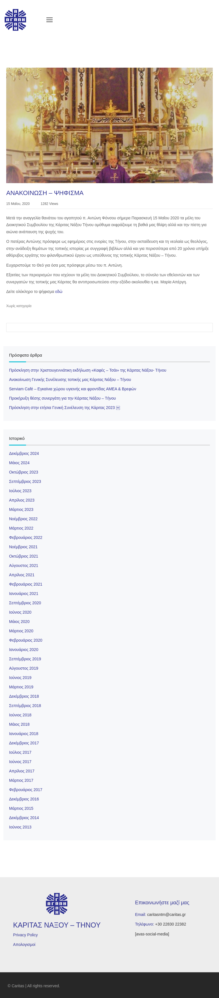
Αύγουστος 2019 (23, 668)
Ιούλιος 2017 (20, 752)
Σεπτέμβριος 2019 (25, 659)
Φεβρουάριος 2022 (25, 537)
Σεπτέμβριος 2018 (25, 705)
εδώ (59, 291)
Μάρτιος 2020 (21, 631)
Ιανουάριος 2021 (23, 593)
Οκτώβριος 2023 (23, 472)
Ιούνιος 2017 (20, 761)
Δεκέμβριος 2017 (24, 743)
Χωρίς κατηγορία (18, 306)
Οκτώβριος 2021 (23, 556)
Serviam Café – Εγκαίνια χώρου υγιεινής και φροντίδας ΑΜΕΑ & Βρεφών (72, 389)
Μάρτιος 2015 (21, 808)
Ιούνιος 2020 (20, 612)
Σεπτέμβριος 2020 (25, 603)
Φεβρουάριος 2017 (25, 789)
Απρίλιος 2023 (22, 500)
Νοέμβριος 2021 (23, 547)
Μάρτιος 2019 (21, 687)
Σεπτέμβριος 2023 (25, 481)
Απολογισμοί (24, 944)
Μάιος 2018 (19, 724)
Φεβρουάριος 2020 (25, 640)
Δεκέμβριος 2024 (24, 453)
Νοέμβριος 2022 (23, 519)
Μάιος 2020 (19, 621)
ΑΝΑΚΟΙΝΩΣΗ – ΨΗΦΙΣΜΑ (44, 192)
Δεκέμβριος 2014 (24, 817)
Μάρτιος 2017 (21, 780)
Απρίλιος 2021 (22, 575)
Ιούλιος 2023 (20, 491)
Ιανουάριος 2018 (23, 733)
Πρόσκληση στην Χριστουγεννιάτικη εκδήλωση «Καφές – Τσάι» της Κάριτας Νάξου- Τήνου (87, 370)
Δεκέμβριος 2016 (24, 799)
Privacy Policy (25, 935)
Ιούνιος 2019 (20, 677)
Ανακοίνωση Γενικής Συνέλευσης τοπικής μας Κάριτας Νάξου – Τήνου (70, 379)
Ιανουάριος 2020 (23, 649)
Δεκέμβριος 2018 (24, 696)
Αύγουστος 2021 (23, 565)
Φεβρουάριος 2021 (25, 584)
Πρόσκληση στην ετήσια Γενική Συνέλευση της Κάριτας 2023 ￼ (64, 407)
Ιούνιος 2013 (20, 827)
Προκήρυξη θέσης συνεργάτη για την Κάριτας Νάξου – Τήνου (62, 398)
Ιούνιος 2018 (20, 715)
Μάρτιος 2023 (21, 509)
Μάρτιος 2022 (21, 528)
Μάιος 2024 (19, 463)
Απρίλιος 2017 (22, 771)
